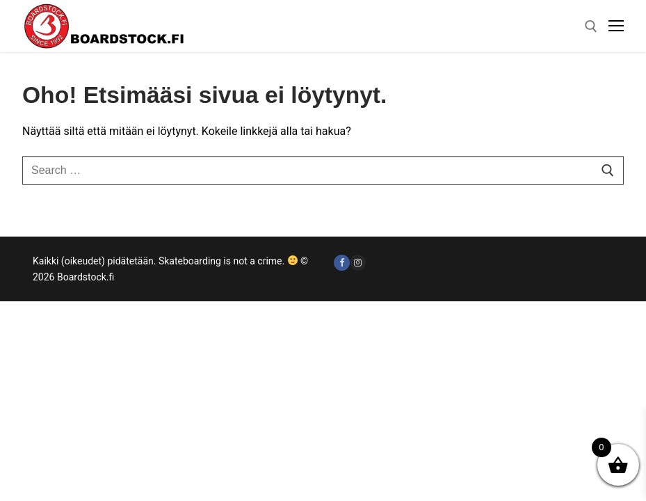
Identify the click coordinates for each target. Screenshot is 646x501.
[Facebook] (342, 263)
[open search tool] (591, 26)
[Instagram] (358, 263)
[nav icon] (616, 26)
